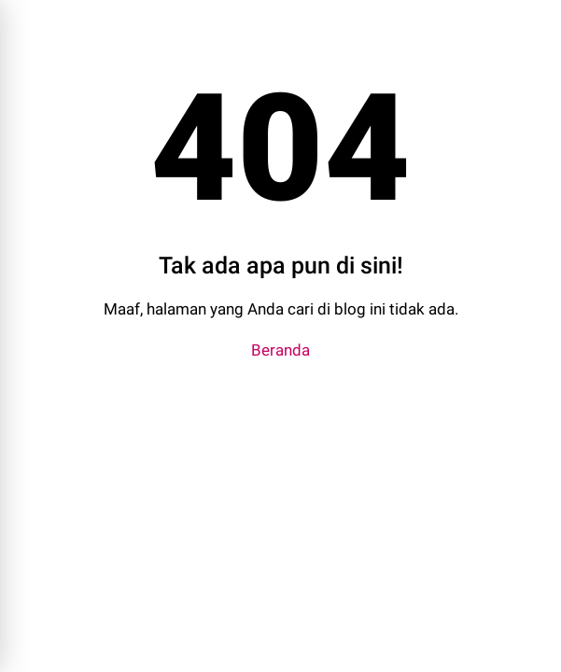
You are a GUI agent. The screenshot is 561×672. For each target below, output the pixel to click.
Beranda (280, 350)
